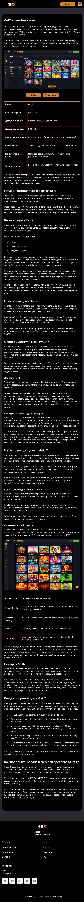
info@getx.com (9, 873)
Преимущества (9, 847)
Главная (6, 842)
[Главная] (11, 4)
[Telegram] (5, 881)
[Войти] (33, 95)
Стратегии (48, 852)
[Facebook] (12, 881)
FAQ (45, 856)
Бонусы (46, 847)
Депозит (6, 856)
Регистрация (8, 852)
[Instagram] (34, 881)
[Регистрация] (51, 95)
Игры (45, 842)
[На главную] (42, 826)
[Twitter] (27, 881)
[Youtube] (20, 881)
